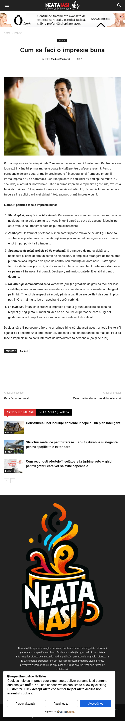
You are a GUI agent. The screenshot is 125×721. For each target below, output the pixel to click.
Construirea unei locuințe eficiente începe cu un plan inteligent (73, 423)
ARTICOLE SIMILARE (20, 412)
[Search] (119, 5)
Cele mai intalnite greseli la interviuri (97, 398)
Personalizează (25, 703)
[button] (6, 5)
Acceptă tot (95, 703)
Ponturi (18, 33)
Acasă (7, 33)
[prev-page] (6, 480)
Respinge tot (61, 703)
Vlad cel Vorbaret (60, 58)
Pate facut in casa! (16, 398)
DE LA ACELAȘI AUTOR (54, 412)
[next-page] (12, 480)
